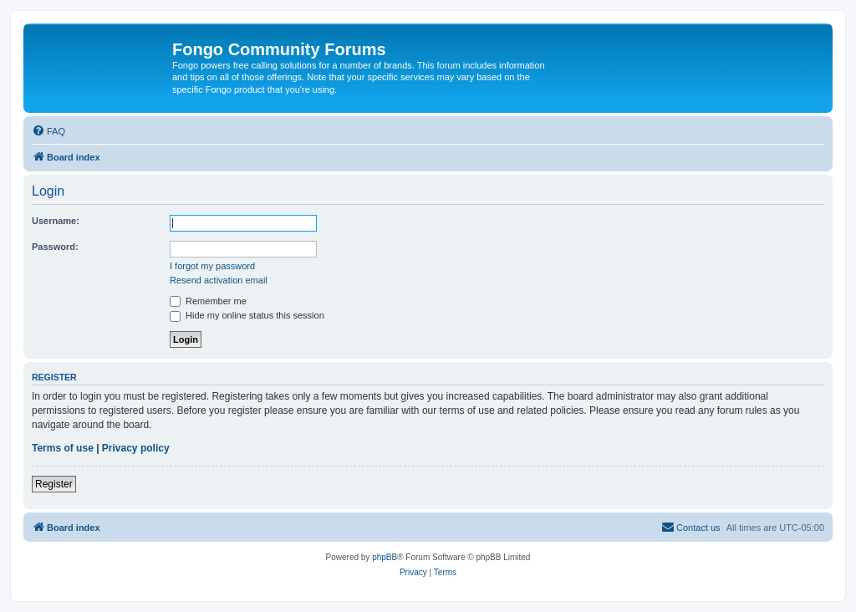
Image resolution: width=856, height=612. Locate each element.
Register (54, 484)
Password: (55, 247)
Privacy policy (136, 448)
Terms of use (63, 448)
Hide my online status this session (247, 315)
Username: (55, 221)
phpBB (384, 557)
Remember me (208, 301)
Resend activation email (219, 280)
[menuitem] (48, 131)
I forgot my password (212, 266)
